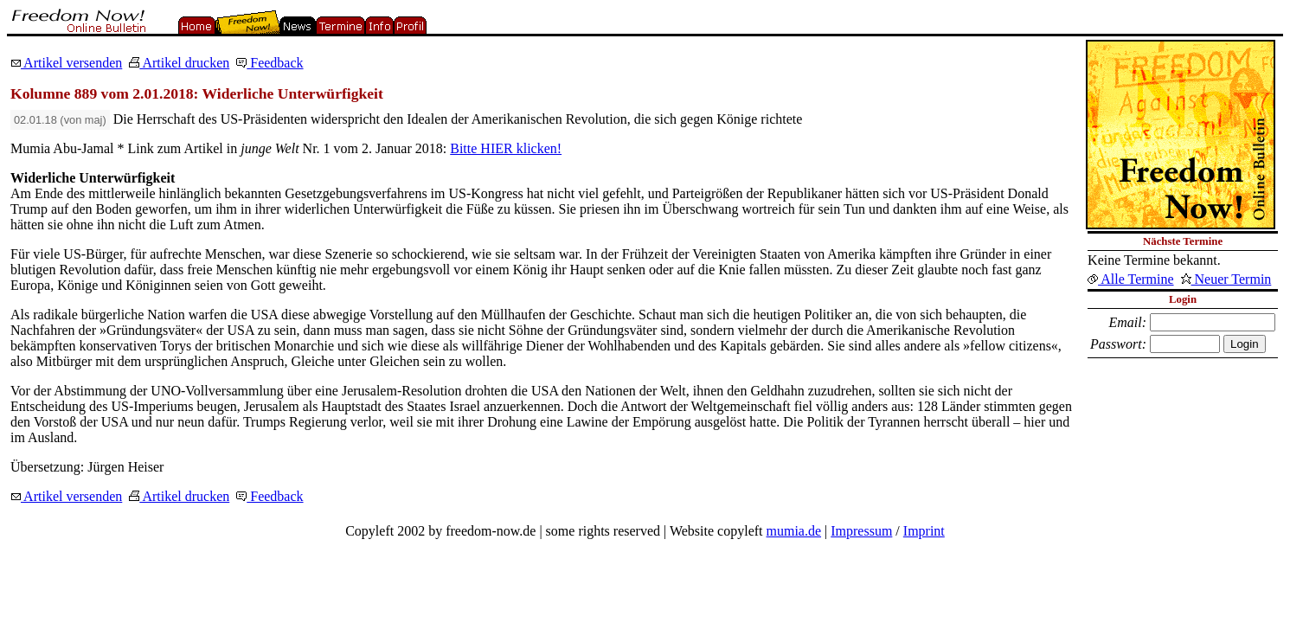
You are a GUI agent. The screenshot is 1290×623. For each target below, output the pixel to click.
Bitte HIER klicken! (506, 148)
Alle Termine (1130, 279)
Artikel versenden (66, 62)
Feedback (269, 62)
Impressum (861, 530)
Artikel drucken (179, 62)
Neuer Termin (1226, 279)
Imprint (924, 530)
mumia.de (794, 530)
